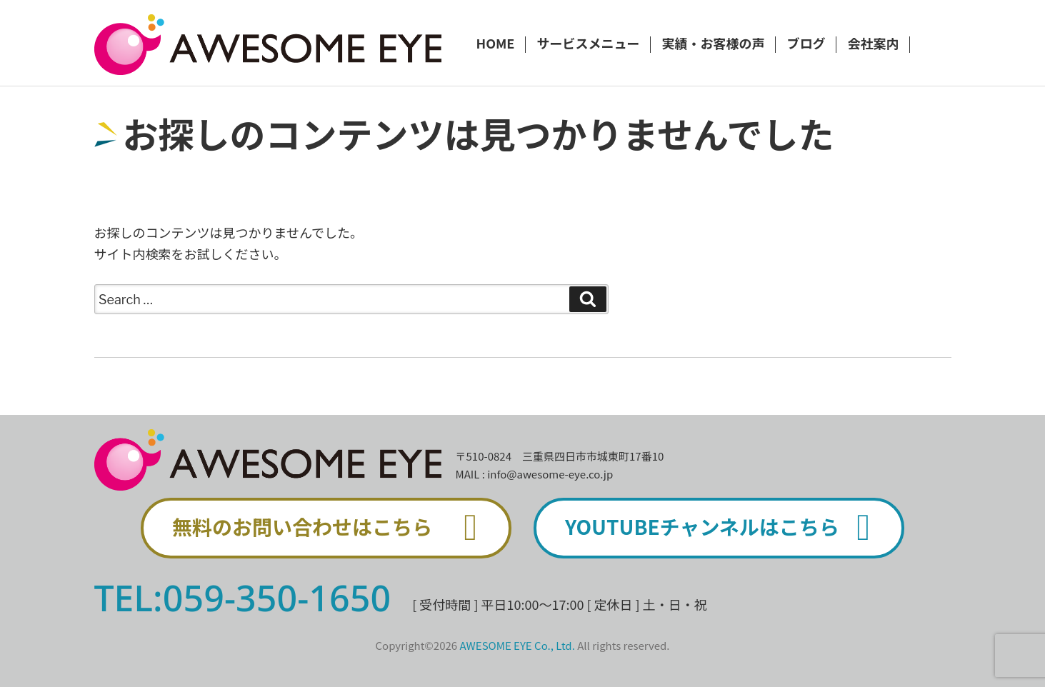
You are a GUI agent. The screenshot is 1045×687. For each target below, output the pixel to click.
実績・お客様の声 (712, 44)
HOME (495, 44)
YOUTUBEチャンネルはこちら (725, 527)
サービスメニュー (587, 44)
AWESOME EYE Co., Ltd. (517, 645)
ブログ (805, 44)
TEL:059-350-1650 (242, 597)
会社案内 (873, 44)
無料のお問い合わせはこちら (333, 527)
